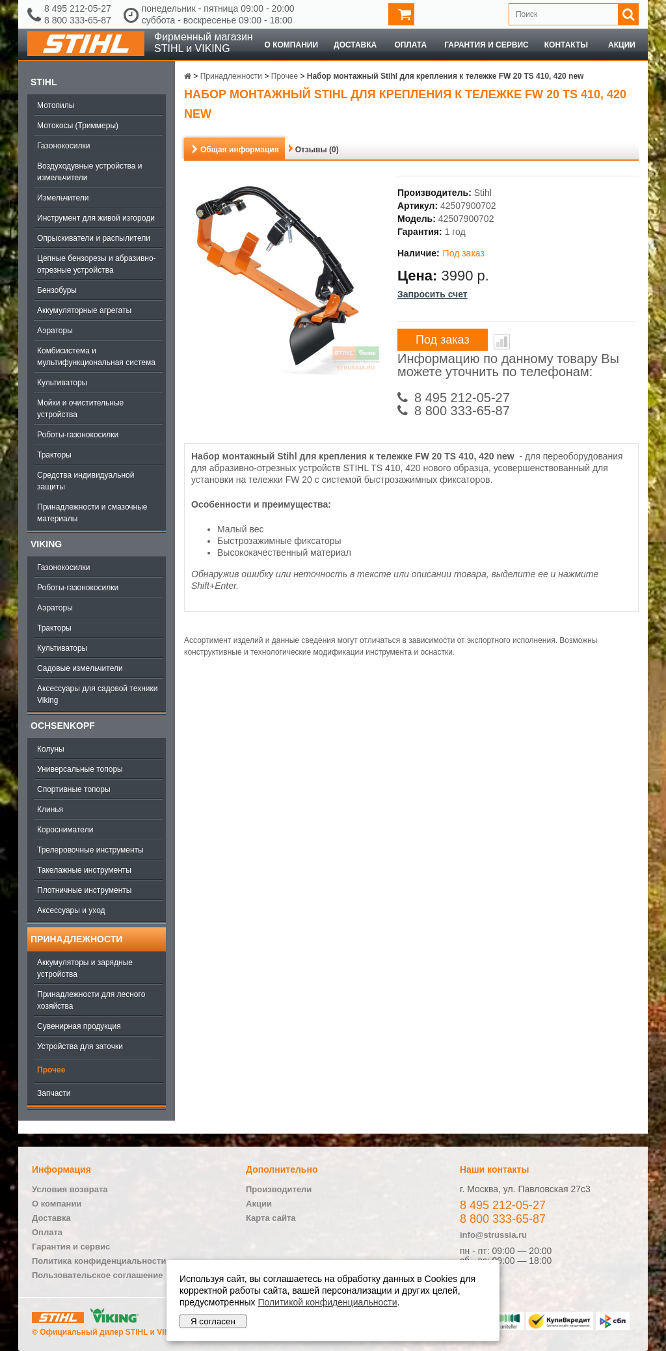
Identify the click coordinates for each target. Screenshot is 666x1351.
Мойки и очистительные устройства (80, 408)
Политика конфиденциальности (99, 1261)
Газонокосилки (63, 145)
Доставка (355, 44)
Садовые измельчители (80, 668)
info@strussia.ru (493, 1235)
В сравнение (502, 341)
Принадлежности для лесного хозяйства (91, 1000)
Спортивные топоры (74, 789)
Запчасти (54, 1093)
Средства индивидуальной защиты (85, 481)
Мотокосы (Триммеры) (77, 125)
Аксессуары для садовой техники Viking (97, 694)
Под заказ (443, 339)
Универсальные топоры (80, 769)
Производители (279, 1189)
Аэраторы (55, 330)
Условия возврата (70, 1189)
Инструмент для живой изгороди (96, 218)
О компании (292, 44)
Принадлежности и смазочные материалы (92, 512)
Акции (621, 44)
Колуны (50, 749)
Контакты (566, 44)
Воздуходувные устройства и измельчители (89, 171)
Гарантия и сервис (486, 44)
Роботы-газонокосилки (77, 434)
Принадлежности (76, 939)
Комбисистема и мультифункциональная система (96, 356)
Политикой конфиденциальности (327, 1302)
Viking (46, 544)
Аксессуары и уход (71, 910)
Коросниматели (65, 829)
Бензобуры (57, 290)
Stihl (44, 82)
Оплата (410, 44)
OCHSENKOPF (63, 725)
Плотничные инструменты (84, 890)
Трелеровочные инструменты (90, 849)
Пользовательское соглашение (97, 1275)
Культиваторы (62, 382)
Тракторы (54, 454)
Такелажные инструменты (84, 870)
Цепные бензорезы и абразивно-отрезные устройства (96, 264)
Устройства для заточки (80, 1046)
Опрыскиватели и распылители (93, 238)
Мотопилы (55, 105)
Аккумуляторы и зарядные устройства (85, 968)
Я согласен (213, 1321)
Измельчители (62, 197)
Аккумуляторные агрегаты (84, 310)
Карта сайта (271, 1218)
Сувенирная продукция (79, 1026)
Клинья (50, 809)
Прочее (51, 1069)
